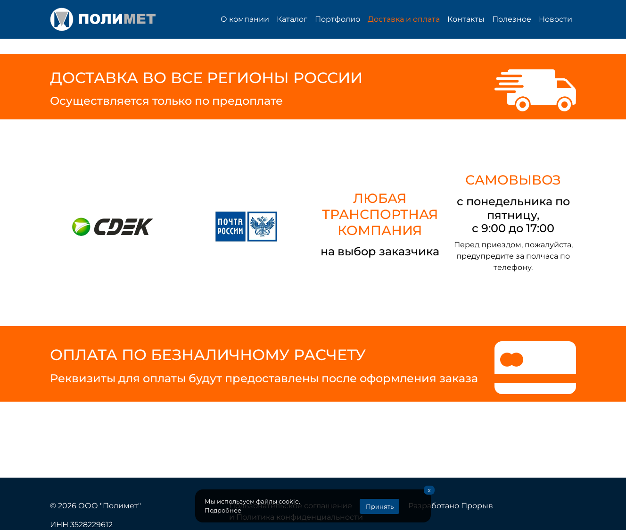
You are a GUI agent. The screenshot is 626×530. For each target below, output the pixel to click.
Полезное (511, 19)
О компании (245, 19)
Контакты (466, 19)
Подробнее (223, 510)
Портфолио (337, 19)
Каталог (292, 19)
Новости (555, 19)
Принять (380, 506)
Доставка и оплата (404, 19)
